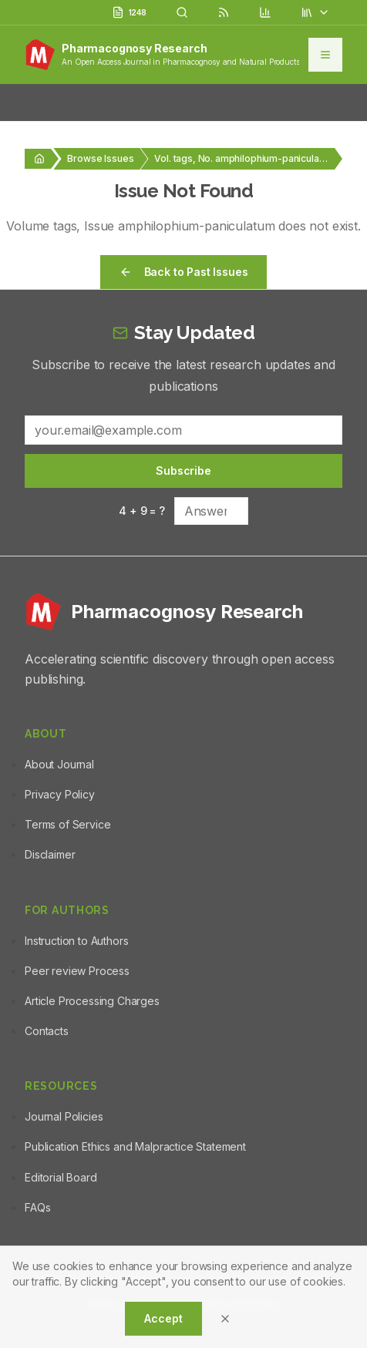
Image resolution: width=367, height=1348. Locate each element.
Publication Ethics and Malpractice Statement (135, 1146)
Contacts (47, 1030)
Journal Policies (64, 1116)
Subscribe (183, 470)
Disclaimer (50, 854)
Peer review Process (77, 970)
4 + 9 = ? (142, 510)
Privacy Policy (60, 794)
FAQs (37, 1207)
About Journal (59, 764)
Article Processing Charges (92, 1000)
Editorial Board (61, 1177)
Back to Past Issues (184, 271)
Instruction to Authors (76, 940)
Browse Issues (100, 158)
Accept (163, 1318)
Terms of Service (67, 824)
